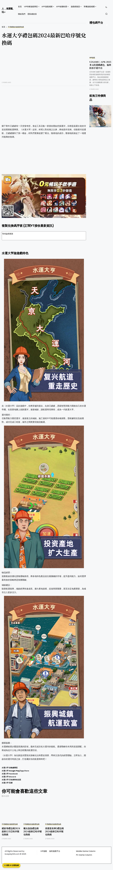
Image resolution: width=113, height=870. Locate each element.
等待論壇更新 (44, 235)
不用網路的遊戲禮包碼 (16, 27)
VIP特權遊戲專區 (31, 6)
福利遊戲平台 (54, 851)
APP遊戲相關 (47, 6)
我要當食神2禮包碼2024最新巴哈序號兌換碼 (54, 831)
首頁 (20, 6)
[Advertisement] (44, 65)
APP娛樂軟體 (61, 6)
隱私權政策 (32, 14)
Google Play (14, 771)
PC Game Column (84, 855)
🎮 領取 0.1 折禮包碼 (11, 865)
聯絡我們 (21, 14)
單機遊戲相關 (89, 6)
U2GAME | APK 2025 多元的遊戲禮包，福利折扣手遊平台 (100, 64)
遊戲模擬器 (75, 6)
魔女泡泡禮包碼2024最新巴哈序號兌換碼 (32, 831)
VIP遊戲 (92, 58)
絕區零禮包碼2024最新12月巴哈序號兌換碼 (11, 831)
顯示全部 (5, 796)
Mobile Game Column (85, 851)
